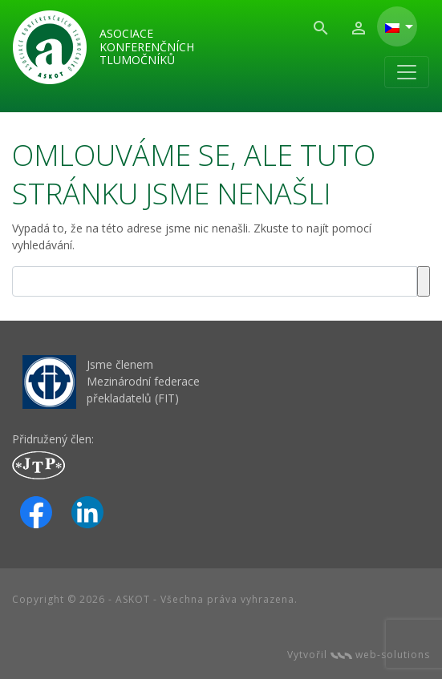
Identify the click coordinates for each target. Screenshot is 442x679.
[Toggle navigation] (406, 72)
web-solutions (380, 654)
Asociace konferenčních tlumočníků (146, 47)
